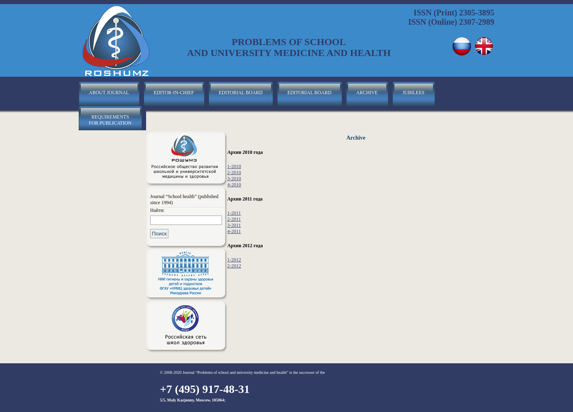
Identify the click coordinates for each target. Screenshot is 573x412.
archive (367, 92)
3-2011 (234, 225)
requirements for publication (110, 120)
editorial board (241, 92)
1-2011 (234, 213)
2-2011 (234, 219)
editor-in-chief (174, 92)
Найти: (157, 210)
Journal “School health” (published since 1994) (184, 199)
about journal (109, 92)
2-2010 (234, 172)
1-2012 (234, 260)
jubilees (413, 92)
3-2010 (234, 178)
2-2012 (234, 266)
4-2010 (234, 185)
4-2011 (234, 231)
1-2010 (234, 166)
